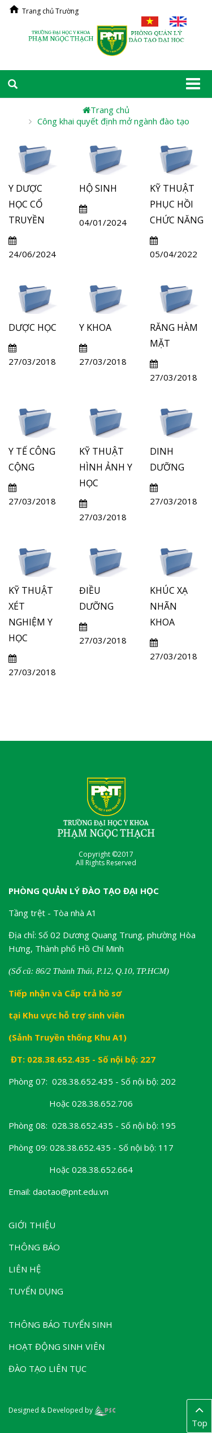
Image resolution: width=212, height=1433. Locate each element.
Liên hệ (24, 1269)
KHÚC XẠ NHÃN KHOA (169, 606)
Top (199, 1415)
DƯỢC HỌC (32, 327)
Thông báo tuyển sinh (60, 1324)
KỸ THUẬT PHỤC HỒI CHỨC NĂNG (177, 204)
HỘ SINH (98, 188)
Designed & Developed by (61, 1410)
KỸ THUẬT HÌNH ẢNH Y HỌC (105, 467)
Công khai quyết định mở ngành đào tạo (113, 121)
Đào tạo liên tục (47, 1368)
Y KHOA (95, 327)
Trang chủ (106, 109)
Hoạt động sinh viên (56, 1346)
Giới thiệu (31, 1225)
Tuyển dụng (35, 1291)
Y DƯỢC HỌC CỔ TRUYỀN (26, 204)
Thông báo (34, 1247)
